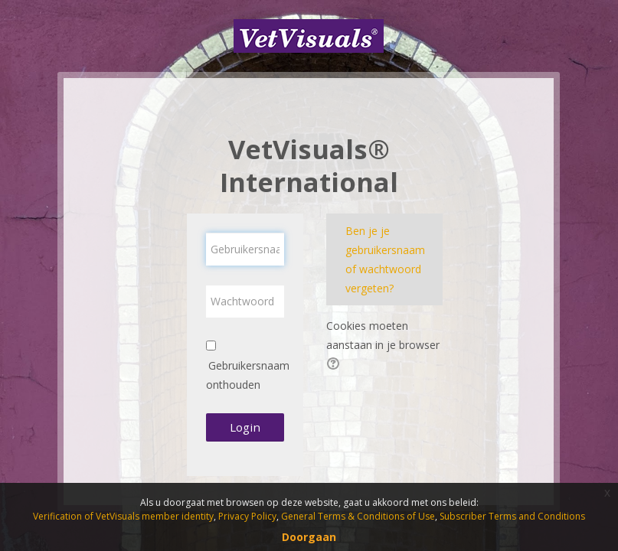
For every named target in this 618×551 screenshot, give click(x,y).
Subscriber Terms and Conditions (512, 516)
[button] (335, 365)
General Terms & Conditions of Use (358, 516)
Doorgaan (309, 537)
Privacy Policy (247, 516)
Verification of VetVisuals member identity (123, 516)
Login (245, 427)
